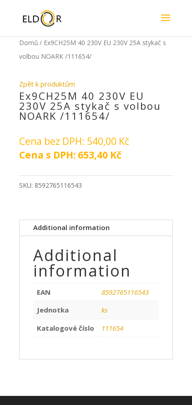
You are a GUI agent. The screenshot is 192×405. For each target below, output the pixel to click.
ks (104, 309)
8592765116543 (125, 292)
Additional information (71, 227)
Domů (28, 42)
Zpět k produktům (47, 83)
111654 (112, 328)
